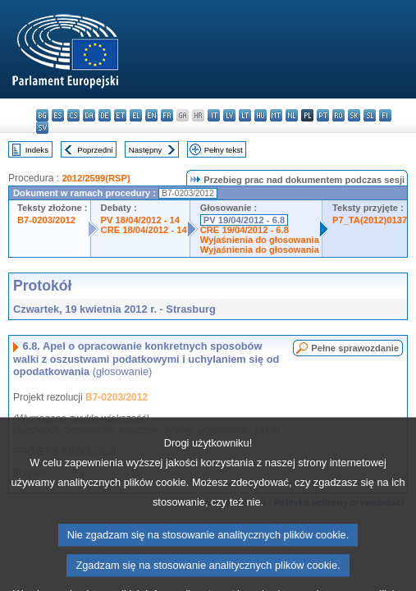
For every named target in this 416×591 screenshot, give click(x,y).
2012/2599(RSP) (96, 178)
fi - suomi (385, 115)
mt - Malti (276, 115)
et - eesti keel (120, 115)
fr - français (167, 115)
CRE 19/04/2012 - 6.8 (244, 230)
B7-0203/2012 (46, 220)
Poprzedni (94, 149)
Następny (145, 149)
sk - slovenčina (354, 115)
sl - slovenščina (369, 115)
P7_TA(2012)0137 (369, 220)
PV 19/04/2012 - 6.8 (244, 220)
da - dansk (89, 115)
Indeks (36, 149)
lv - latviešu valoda (229, 115)
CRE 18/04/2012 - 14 (144, 230)
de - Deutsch (104, 115)
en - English (151, 115)
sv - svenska (42, 127)
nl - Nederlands (292, 115)
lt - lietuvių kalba (245, 115)
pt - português (323, 115)
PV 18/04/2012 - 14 (140, 220)
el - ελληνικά (136, 115)
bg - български (42, 115)
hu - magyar (260, 115)
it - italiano (214, 115)
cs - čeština (73, 115)
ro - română (338, 115)
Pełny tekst (223, 149)
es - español (58, 115)
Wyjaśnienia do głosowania (259, 240)
